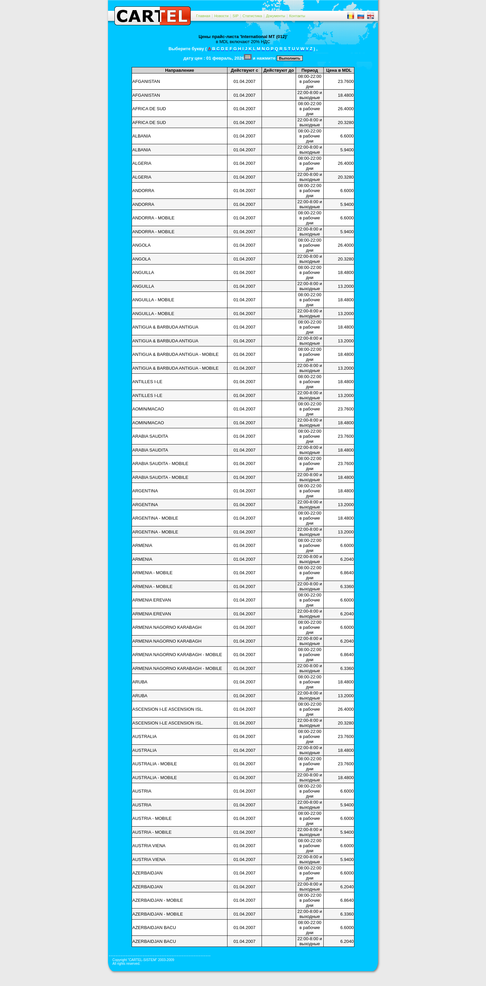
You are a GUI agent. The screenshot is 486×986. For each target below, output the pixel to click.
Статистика (252, 16)
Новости (221, 16)
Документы (275, 16)
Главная (203, 16)
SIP (236, 16)
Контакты (297, 16)
